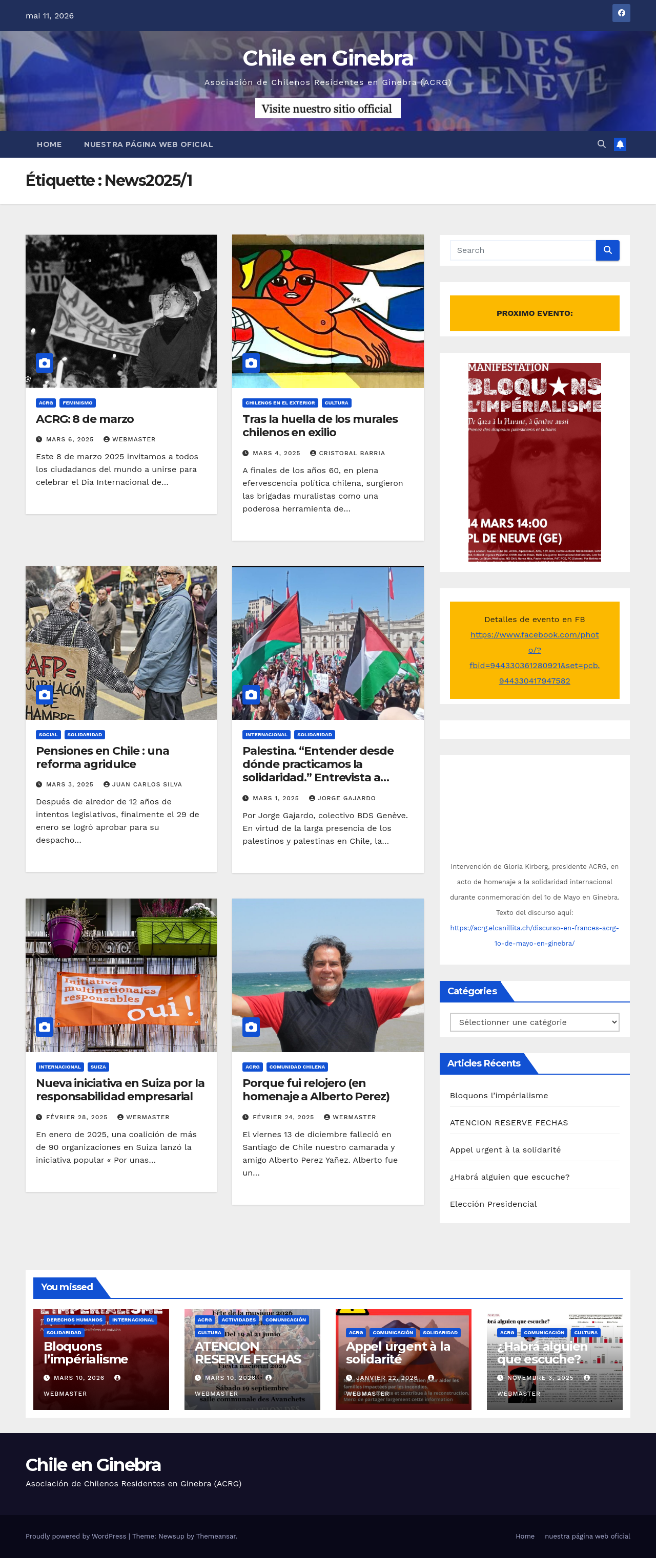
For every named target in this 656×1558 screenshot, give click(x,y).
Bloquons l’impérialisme (499, 1095)
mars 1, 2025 (277, 798)
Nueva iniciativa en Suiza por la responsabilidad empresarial (120, 1089)
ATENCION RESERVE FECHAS (509, 1122)
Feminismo (77, 402)
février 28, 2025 (78, 1117)
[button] (602, 144)
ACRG (46, 402)
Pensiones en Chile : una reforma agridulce (102, 757)
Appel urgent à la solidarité (505, 1150)
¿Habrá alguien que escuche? (510, 1177)
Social (48, 734)
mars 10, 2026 (80, 1377)
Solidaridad (85, 734)
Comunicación (285, 1319)
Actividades (238, 1319)
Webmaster (130, 439)
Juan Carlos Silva (143, 784)
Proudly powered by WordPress (77, 1536)
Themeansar (216, 1536)
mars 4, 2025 (278, 453)
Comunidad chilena (297, 1067)
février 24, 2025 (285, 1117)
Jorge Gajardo (342, 798)
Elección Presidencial (493, 1204)
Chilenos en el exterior (280, 402)
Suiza (98, 1067)
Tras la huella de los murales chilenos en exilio (319, 425)
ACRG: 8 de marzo (85, 419)
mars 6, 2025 (71, 439)
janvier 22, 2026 (388, 1377)
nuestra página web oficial (148, 144)
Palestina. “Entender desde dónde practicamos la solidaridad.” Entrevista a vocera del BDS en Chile (317, 771)
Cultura (336, 402)
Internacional (266, 734)
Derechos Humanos (74, 1319)
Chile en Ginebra (328, 58)
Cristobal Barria (347, 453)
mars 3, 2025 (71, 784)
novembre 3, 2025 (542, 1377)
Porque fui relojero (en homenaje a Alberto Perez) (315, 1089)
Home (49, 144)
